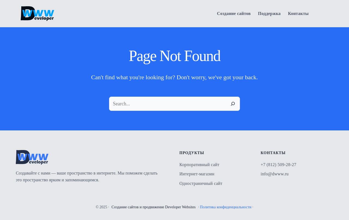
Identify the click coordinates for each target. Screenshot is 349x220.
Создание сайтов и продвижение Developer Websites (153, 207)
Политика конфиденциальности (225, 207)
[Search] (233, 103)
